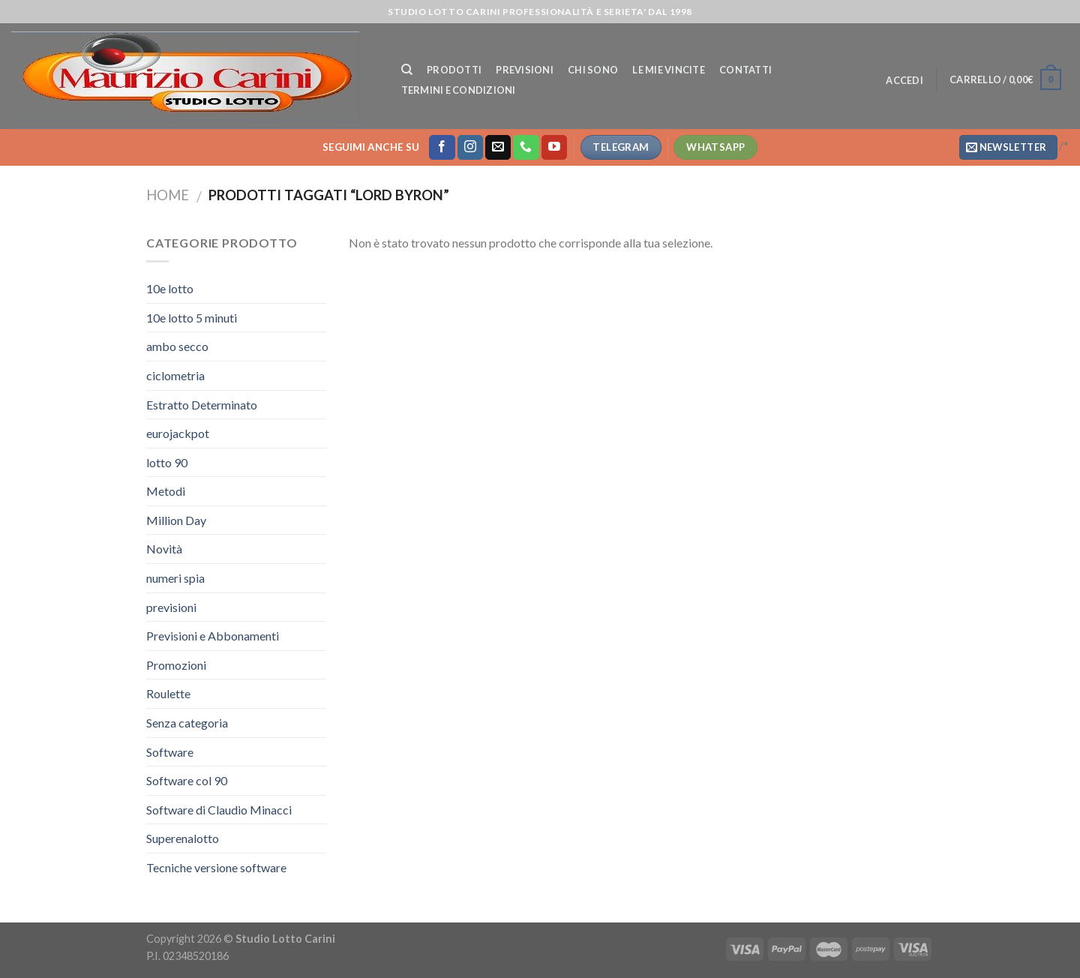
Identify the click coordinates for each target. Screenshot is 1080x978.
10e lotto (170, 288)
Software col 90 (186, 780)
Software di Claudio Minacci (219, 809)
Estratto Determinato (201, 405)
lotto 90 (167, 462)
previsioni (171, 607)
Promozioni (176, 665)
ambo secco (177, 346)
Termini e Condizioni (458, 90)
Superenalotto (182, 838)
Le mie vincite (668, 70)
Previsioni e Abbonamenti (212, 635)
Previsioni (525, 70)
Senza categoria (187, 723)
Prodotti (454, 70)
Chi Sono (593, 70)
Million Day (176, 520)
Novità (164, 549)
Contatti (745, 70)
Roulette (168, 693)
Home (167, 195)
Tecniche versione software (216, 867)
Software (170, 752)
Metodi (165, 491)
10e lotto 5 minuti (191, 317)
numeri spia (175, 578)
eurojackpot (177, 433)
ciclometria (175, 375)
